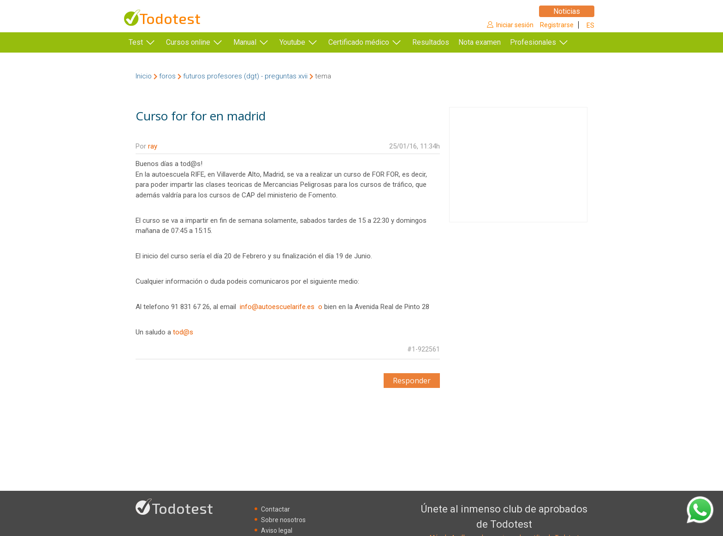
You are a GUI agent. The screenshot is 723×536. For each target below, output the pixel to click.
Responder (412, 380)
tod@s (183, 332)
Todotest (170, 18)
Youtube (292, 42)
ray (152, 146)
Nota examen (479, 42)
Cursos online (188, 42)
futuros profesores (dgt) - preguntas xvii (245, 76)
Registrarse (557, 25)
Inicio (144, 76)
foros (167, 76)
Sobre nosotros (283, 520)
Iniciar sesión (514, 25)
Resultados (430, 42)
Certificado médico (358, 42)
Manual (244, 42)
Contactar (275, 509)
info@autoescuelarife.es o (281, 307)
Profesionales (533, 42)
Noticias (566, 11)
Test (136, 42)
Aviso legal (276, 530)
